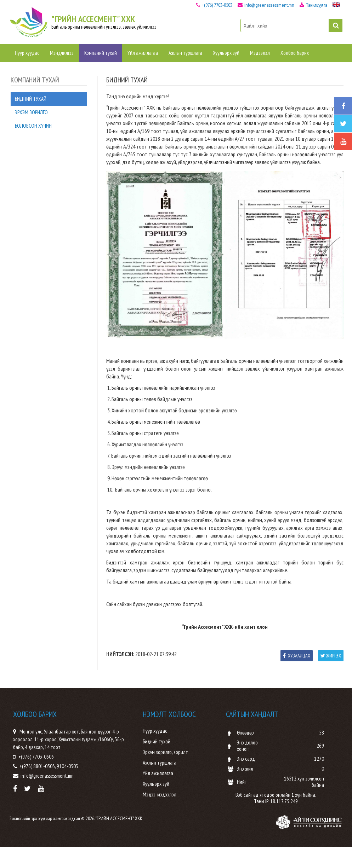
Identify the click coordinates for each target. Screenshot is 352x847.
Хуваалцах (296, 655)
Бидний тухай (30, 98)
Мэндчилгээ (62, 53)
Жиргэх (330, 655)
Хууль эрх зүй (226, 53)
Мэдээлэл (260, 53)
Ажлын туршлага (185, 53)
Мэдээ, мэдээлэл (159, 794)
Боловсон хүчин (33, 125)
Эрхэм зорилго (31, 112)
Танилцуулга (313, 5)
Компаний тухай (100, 53)
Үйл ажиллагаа (142, 53)
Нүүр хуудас (27, 53)
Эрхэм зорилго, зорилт (165, 752)
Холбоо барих (294, 53)
